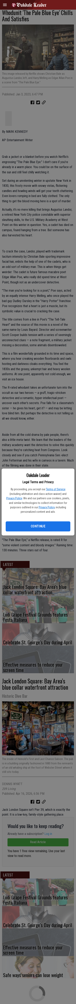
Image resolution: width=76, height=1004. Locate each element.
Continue (38, 526)
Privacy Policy (14, 498)
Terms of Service (55, 489)
